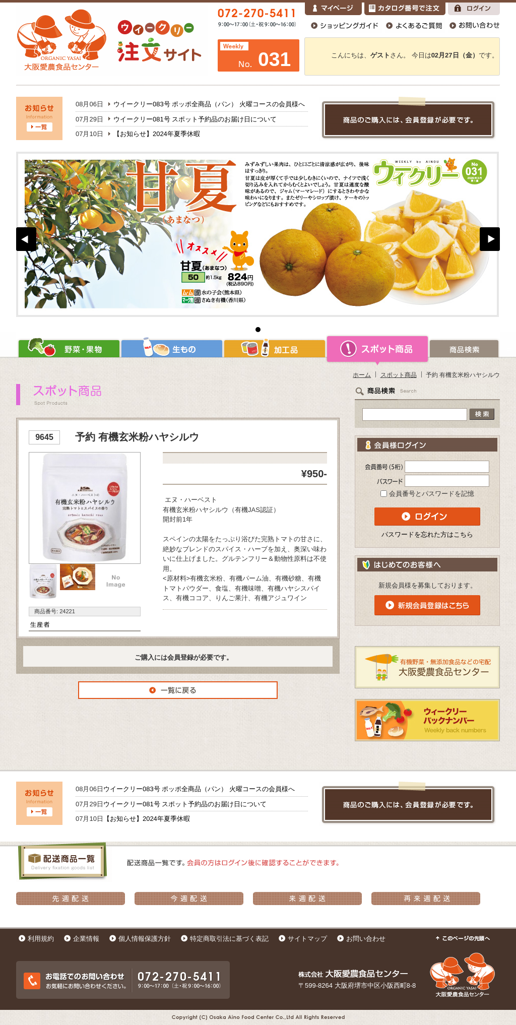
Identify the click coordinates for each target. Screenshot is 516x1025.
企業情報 (86, 938)
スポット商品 (377, 348)
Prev (26, 239)
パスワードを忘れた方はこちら (427, 534)
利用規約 (41, 938)
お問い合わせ (365, 938)
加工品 (274, 348)
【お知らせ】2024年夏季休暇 (156, 134)
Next (490, 239)
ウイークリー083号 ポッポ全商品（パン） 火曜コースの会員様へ (209, 104)
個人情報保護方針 (144, 938)
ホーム (362, 374)
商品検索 (464, 348)
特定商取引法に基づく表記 (229, 938)
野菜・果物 (68, 348)
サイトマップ (307, 938)
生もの (171, 348)
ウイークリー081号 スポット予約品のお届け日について (195, 119)
